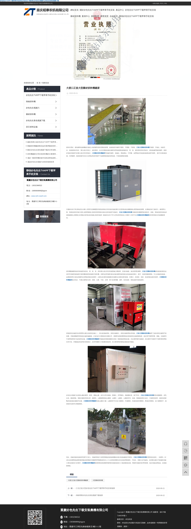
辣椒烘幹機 (31, 101)
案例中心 (86, 16)
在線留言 (114, 16)
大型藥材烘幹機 (98, 480)
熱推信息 (45, 83)
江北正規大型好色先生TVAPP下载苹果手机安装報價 (95, 488)
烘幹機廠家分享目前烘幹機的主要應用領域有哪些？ (42, 154)
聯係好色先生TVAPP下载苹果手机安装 (136, 16)
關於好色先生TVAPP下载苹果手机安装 (97, 10)
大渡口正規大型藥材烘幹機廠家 (78, 480)
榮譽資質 (104, 16)
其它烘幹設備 (31, 127)
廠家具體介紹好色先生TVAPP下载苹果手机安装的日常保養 (42, 142)
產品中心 (120, 10)
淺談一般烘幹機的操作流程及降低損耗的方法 (42, 158)
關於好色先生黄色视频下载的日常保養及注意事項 (42, 150)
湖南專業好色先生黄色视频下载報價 (89, 495)
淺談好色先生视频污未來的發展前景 (40, 162)
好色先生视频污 (32, 108)
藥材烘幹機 (75, 16)
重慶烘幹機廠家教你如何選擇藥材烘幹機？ (42, 146)
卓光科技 (128, 519)
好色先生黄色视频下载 (35, 121)
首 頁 (38, 83)
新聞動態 (95, 16)
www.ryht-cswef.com (39, 196)
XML (165, 3)
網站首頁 (74, 10)
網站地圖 (156, 3)
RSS (161, 3)
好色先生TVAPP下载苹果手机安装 (140, 10)
